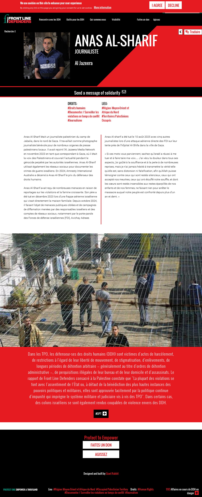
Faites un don (143, 19)
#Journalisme (75, 120)
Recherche (10, 31)
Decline (173, 5)
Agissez (156, 19)
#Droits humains (76, 108)
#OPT (98, 414)
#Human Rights (146, 489)
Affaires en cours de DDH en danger (182, 491)
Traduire (195, 31)
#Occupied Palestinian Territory (112, 489)
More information (102, 7)
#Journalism (131, 493)
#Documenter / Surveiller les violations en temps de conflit (84, 114)
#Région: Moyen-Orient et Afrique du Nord (115, 110)
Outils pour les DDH (75, 19)
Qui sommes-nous (98, 19)
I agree (157, 5)
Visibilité (116, 19)
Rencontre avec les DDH (50, 19)
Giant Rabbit (112, 473)
